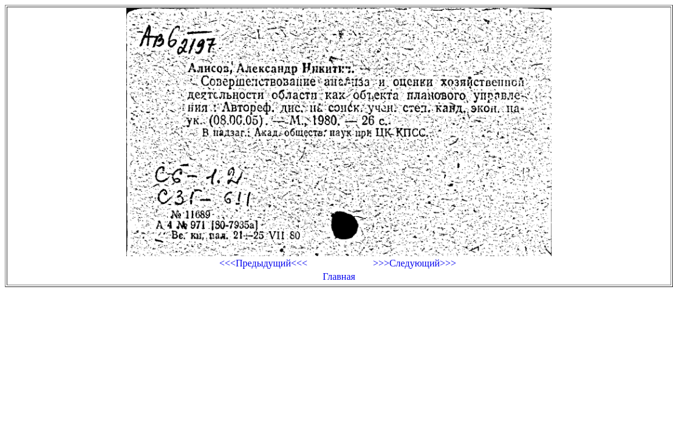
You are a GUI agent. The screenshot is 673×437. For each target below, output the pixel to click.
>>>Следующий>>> (414, 263)
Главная (339, 276)
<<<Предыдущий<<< (263, 263)
